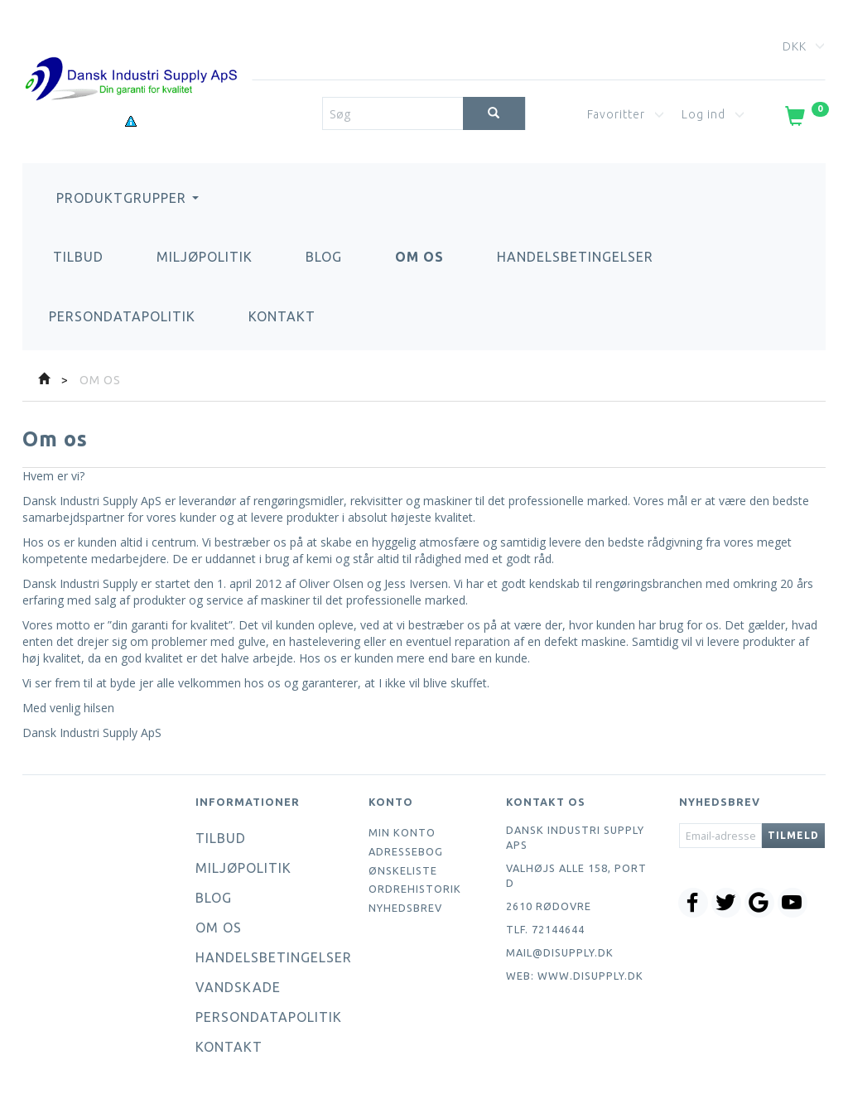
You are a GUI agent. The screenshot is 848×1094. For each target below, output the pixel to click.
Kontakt (282, 316)
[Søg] (494, 113)
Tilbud (78, 256)
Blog (324, 256)
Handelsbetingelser (575, 256)
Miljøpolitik (205, 256)
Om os (419, 256)
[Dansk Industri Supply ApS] (130, 54)
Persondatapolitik (122, 316)
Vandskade (238, 987)
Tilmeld (793, 835)
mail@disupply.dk (560, 952)
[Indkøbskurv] (805, 119)
